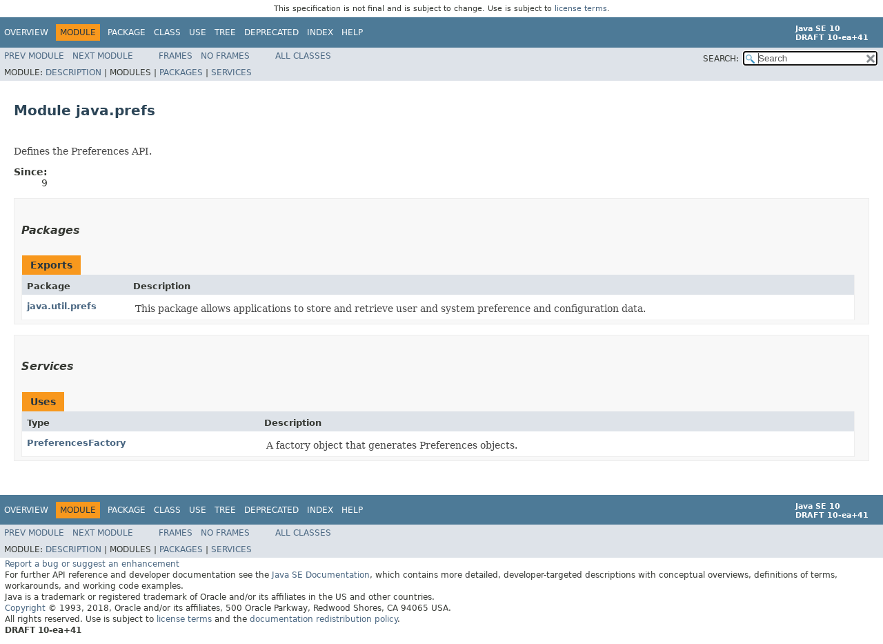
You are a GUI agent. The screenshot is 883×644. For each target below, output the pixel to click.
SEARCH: (721, 59)
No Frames (225, 56)
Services (231, 72)
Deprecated (271, 32)
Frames (175, 56)
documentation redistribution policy (323, 619)
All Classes (303, 56)
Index (320, 32)
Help (352, 32)
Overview (26, 32)
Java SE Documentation (321, 575)
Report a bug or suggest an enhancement (92, 564)
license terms (581, 8)
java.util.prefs (62, 306)
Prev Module (34, 56)
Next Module (102, 56)
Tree (225, 32)
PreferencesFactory (76, 443)
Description (73, 72)
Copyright (25, 608)
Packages (181, 72)
